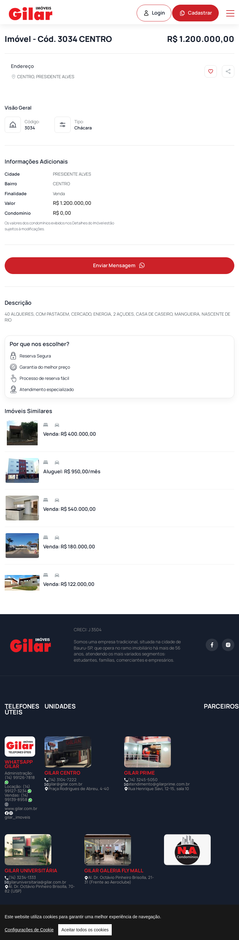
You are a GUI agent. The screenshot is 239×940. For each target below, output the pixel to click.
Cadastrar (195, 12)
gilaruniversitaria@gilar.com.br (37, 882)
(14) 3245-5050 (142, 779)
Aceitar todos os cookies (85, 929)
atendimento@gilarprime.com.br (159, 784)
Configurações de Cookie (29, 929)
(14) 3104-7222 (62, 779)
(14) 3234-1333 (22, 877)
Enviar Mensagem (119, 265)
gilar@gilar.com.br (65, 784)
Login (154, 12)
